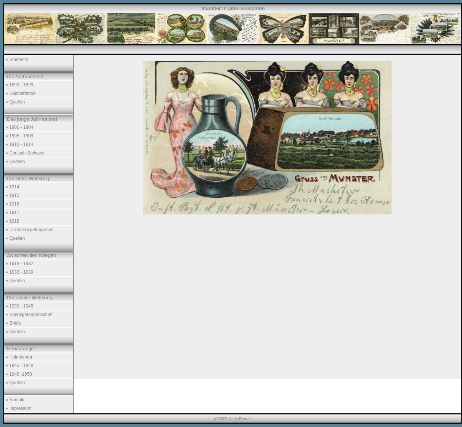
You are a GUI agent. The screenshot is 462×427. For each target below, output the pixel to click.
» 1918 (12, 221)
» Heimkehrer (19, 357)
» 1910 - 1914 (19, 144)
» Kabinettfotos (20, 93)
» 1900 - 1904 (19, 127)
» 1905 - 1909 (19, 135)
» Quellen (15, 102)
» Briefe (13, 323)
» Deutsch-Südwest (25, 153)
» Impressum (18, 408)
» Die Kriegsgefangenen (30, 229)
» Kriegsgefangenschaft (29, 314)
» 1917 (12, 212)
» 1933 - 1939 (19, 272)
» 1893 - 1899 (19, 84)
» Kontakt (15, 399)
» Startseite (17, 59)
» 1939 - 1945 (19, 306)
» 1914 (12, 186)
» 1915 (12, 195)
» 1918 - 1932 (19, 263)
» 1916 (12, 204)
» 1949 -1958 (19, 374)
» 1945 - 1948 (19, 365)
